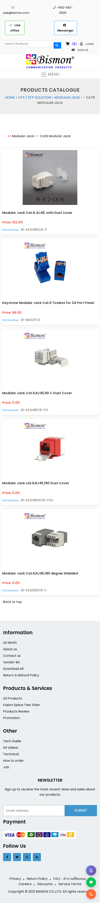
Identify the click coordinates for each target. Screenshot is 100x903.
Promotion (11, 718)
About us (10, 649)
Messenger (65, 28)
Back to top (12, 602)
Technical (11, 754)
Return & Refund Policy (21, 675)
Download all (13, 668)
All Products (12, 698)
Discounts (45, 884)
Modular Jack (67, 97)
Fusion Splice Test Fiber (21, 705)
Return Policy (37, 878)
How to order (13, 760)
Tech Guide (12, 741)
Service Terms (70, 884)
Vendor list (11, 662)
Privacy (15, 878)
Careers (25, 884)
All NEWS (10, 642)
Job (6, 767)
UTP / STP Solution (34, 97)
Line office (14, 28)
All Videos (10, 747)
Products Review (16, 711)
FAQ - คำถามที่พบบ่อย (69, 878)
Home (10, 97)
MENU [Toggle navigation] (50, 74)
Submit (80, 810)
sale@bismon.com (16, 13)
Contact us (12, 655)
